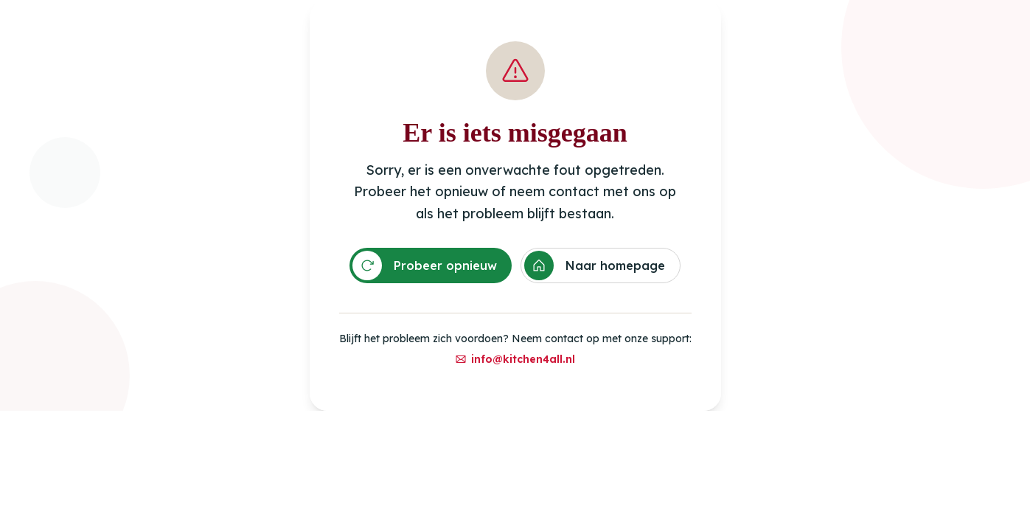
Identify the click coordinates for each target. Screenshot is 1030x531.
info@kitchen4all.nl (515, 359)
